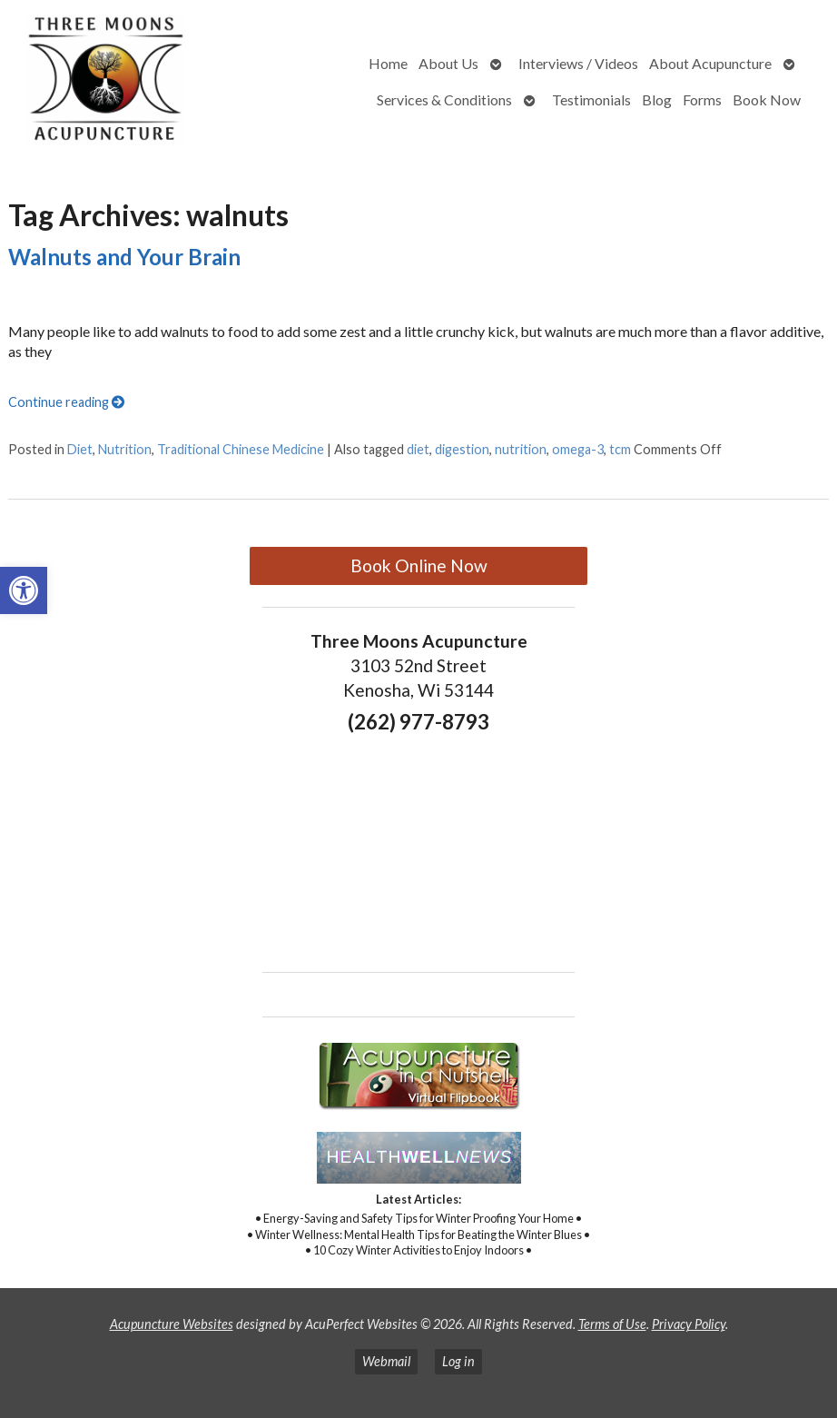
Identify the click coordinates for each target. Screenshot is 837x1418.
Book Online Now (418, 565)
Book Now (767, 99)
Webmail (386, 1361)
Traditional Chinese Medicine (240, 449)
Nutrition (125, 449)
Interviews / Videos (578, 63)
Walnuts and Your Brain (124, 256)
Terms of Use (612, 1324)
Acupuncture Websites (171, 1324)
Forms (702, 99)
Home (388, 63)
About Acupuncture (710, 63)
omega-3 (578, 449)
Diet (80, 449)
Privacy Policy (688, 1324)
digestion (462, 449)
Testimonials (591, 99)
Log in (458, 1361)
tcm (620, 449)
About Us (448, 63)
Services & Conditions (444, 99)
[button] (23, 590)
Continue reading (66, 402)
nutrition (521, 449)
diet (418, 449)
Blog (657, 99)
